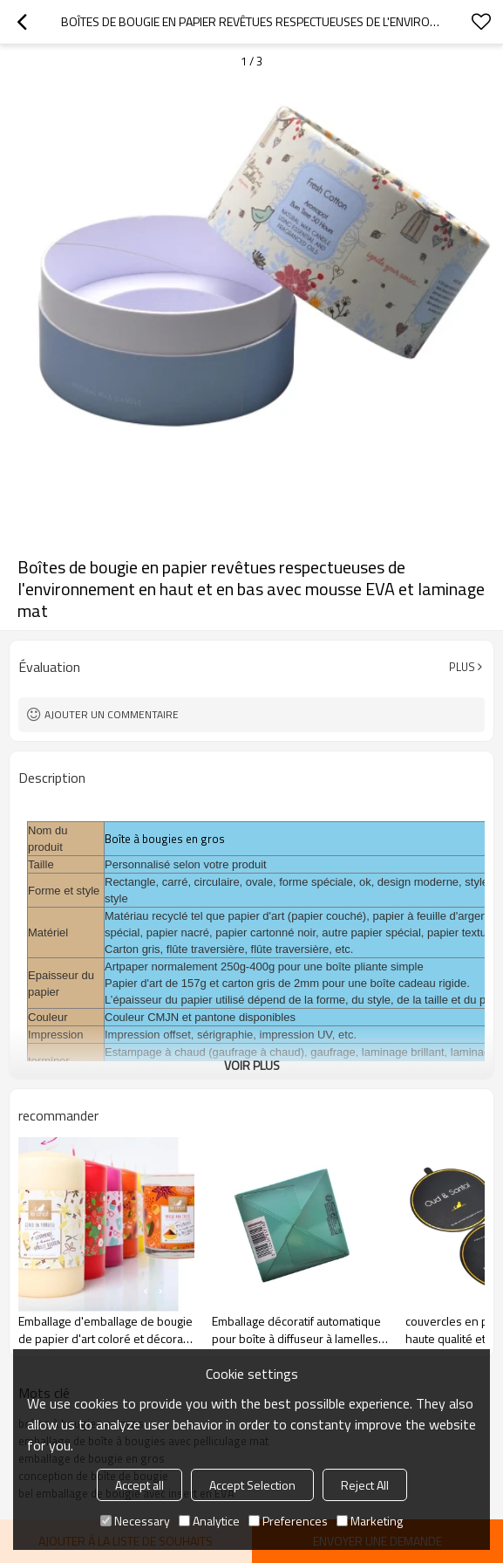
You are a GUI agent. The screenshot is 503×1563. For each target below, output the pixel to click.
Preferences (288, 1521)
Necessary (135, 1521)
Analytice (209, 1521)
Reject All (365, 1485)
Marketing (369, 1521)
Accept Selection (252, 1485)
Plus (462, 666)
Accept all (139, 1485)
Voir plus (252, 1065)
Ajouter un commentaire (111, 714)
